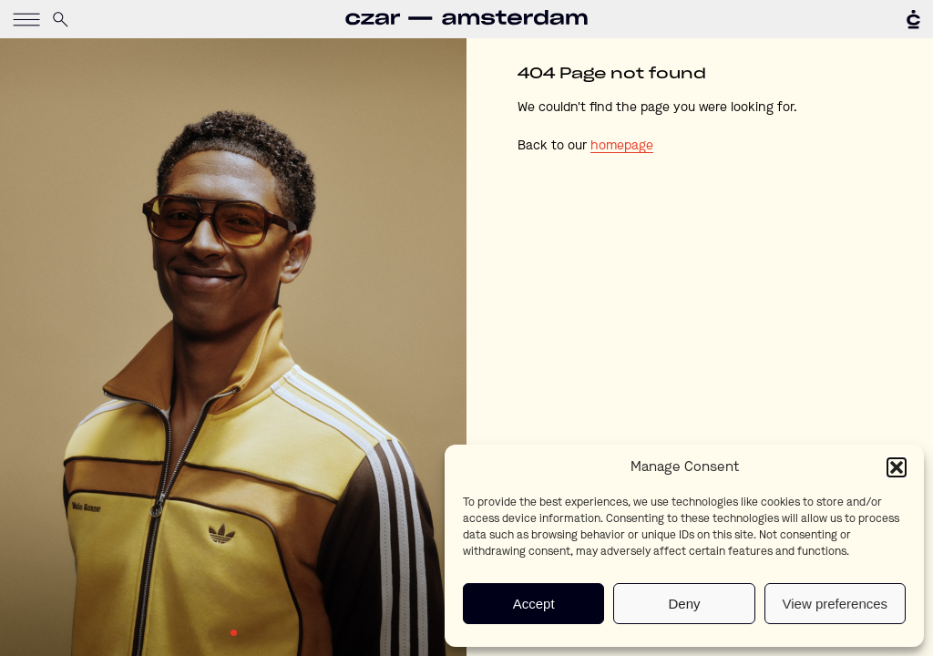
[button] (896, 467)
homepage (621, 145)
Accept (534, 603)
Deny (684, 603)
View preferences (835, 603)
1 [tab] (234, 633)
